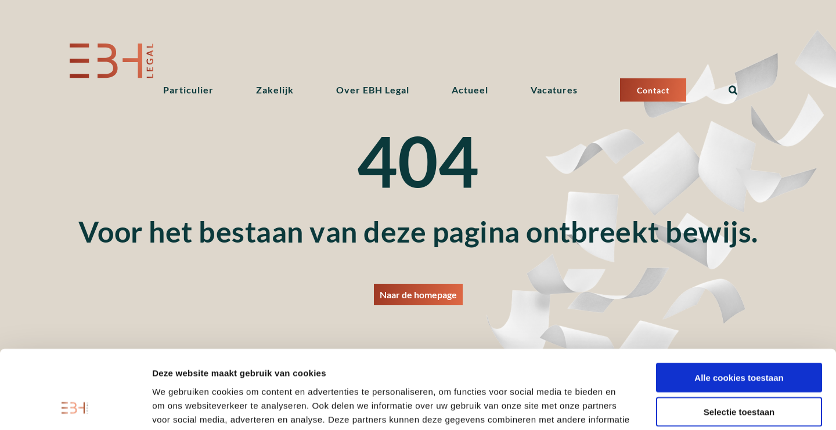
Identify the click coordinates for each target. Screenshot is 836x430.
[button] (733, 90)
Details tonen (627, 407)
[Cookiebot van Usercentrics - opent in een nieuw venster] (75, 407)
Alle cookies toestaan (738, 305)
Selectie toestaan (739, 339)
